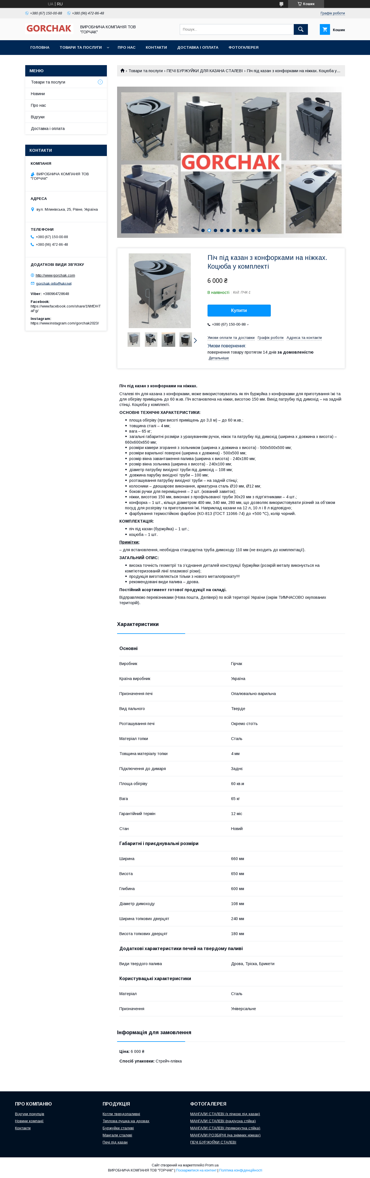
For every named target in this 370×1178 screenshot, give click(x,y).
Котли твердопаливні (121, 1114)
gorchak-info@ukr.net (53, 283)
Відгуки (38, 117)
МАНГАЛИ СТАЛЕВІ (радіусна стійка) (223, 1121)
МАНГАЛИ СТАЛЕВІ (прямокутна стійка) (225, 1128)
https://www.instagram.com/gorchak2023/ (65, 323)
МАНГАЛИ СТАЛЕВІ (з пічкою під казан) (225, 1114)
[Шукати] (301, 29)
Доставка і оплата (197, 47)
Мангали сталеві (117, 1135)
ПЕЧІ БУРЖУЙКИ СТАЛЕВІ (213, 1142)
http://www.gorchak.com (55, 275)
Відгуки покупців (29, 1114)
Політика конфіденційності (240, 1170)
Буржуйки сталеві (118, 1128)
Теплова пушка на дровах (126, 1121)
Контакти (156, 47)
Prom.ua (212, 1165)
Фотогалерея (244, 47)
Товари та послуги (81, 47)
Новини (38, 93)
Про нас (127, 47)
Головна (39, 47)
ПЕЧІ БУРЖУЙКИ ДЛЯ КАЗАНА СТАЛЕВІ (205, 71)
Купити (239, 310)
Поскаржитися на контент (196, 1170)
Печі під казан (115, 1142)
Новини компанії (29, 1121)
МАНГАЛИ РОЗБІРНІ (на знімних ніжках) (225, 1135)
